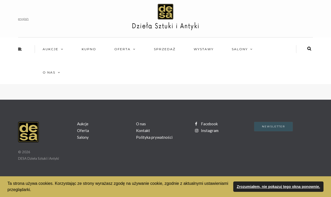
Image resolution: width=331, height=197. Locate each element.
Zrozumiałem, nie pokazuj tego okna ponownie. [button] (278, 187)
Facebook (206, 123)
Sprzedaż (165, 49)
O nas (49, 72)
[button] (33, 190)
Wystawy (204, 49)
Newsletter (273, 126)
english (23, 19)
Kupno (89, 49)
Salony (240, 49)
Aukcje (50, 49)
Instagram (207, 130)
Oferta (122, 49)
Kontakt (143, 130)
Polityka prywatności (154, 137)
